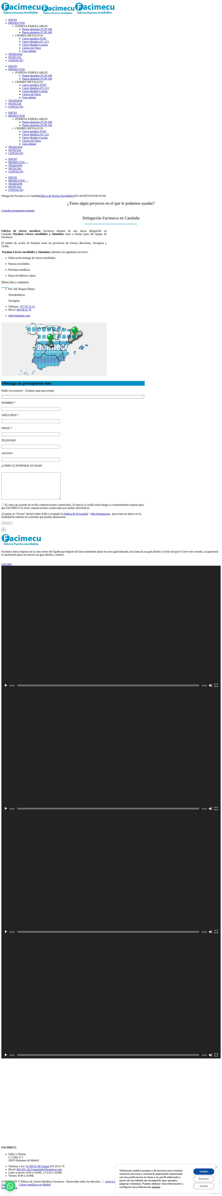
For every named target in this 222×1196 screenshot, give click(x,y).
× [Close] (3, 534)
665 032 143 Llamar (28, 1174)
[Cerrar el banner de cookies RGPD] (216, 1167)
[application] (111, 632)
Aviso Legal (111, 1186)
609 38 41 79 (24, 309)
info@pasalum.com (19, 315)
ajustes (156, 1187)
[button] (10, 1186)
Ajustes (204, 1186)
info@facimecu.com (50, 1174)
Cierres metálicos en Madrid (35, 1189)
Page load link (9, 1192)
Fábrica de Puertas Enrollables (56, 195)
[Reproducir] (6, 690)
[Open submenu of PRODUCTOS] (26, 163)
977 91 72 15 (27, 306)
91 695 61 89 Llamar (38, 1171)
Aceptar (203, 1171)
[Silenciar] (210, 690)
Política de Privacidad (75, 519)
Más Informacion (100, 519)
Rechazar (204, 1178)
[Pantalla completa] (216, 690)
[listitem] (49, 342)
